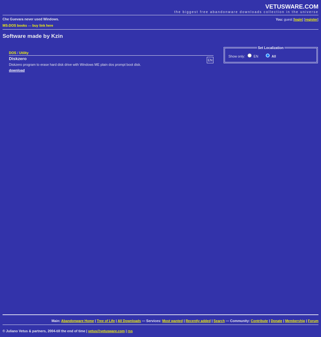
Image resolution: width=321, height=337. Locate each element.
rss (130, 331)
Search (219, 321)
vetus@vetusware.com (106, 331)
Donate (276, 321)
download (17, 70)
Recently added (198, 321)
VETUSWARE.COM (291, 6)
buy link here (42, 25)
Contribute (259, 321)
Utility (24, 53)
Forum (313, 321)
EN (255, 56)
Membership (295, 321)
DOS (12, 53)
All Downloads (129, 321)
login (298, 19)
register (311, 19)
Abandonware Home (77, 321)
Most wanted (172, 321)
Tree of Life (106, 321)
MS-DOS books (15, 25)
